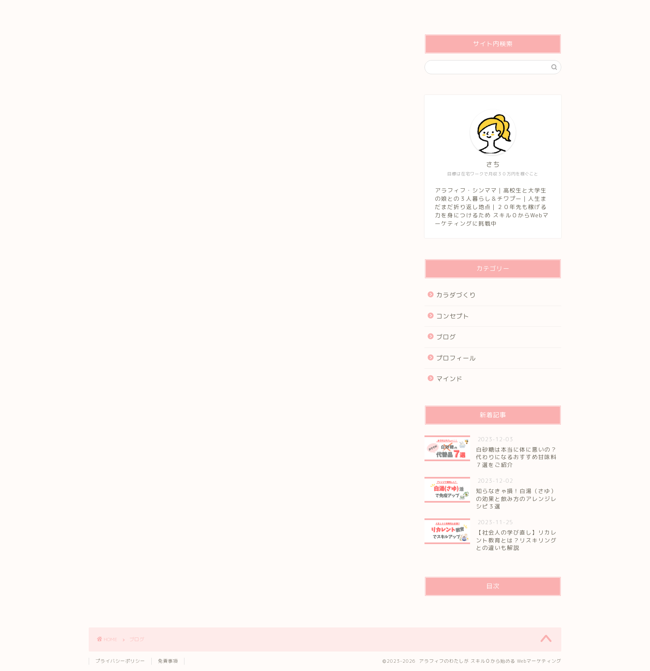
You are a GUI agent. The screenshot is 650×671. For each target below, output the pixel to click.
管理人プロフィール (176, 11)
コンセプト (234, 11)
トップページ (115, 11)
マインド (449, 378)
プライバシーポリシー (120, 661)
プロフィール (456, 358)
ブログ (446, 337)
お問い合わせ (285, 11)
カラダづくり (456, 295)
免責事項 (168, 661)
